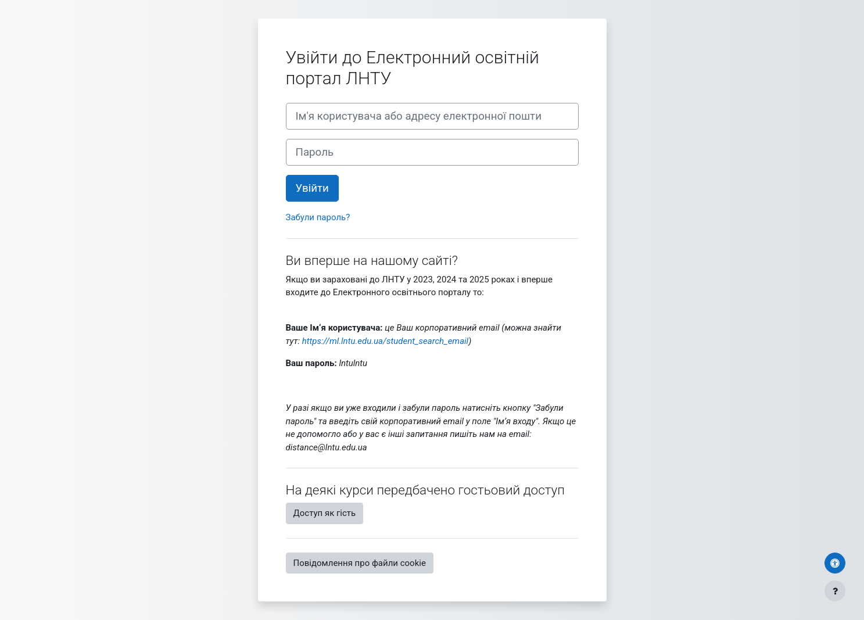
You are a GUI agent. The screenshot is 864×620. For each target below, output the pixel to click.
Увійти (312, 188)
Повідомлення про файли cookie (359, 563)
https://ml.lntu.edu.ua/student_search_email (385, 341)
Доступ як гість (324, 513)
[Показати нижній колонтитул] (834, 590)
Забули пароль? (318, 217)
